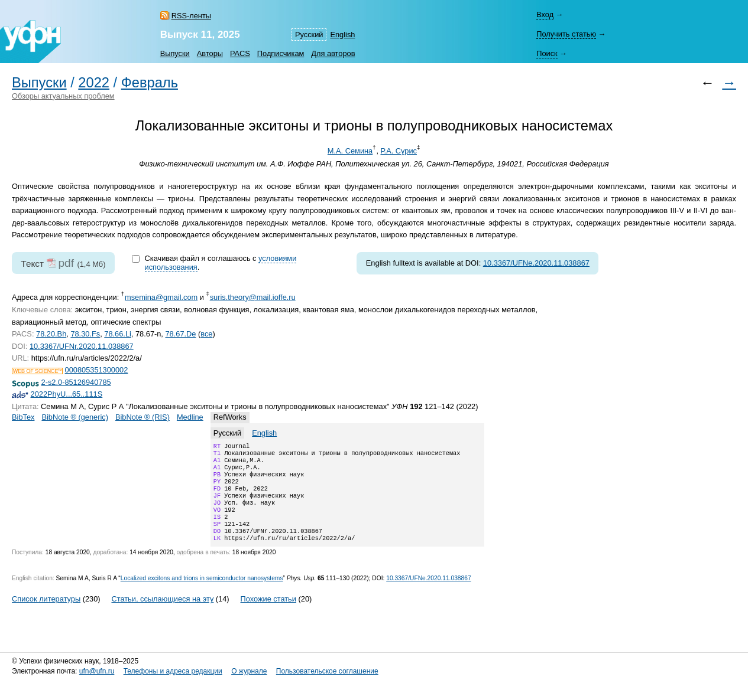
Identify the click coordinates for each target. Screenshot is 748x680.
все (206, 333)
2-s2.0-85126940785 (76, 382)
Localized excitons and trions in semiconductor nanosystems (202, 594)
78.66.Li (117, 333)
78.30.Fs (85, 333)
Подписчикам (280, 53)
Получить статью (566, 34)
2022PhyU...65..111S (67, 394)
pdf (66, 263)
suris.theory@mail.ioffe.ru (253, 296)
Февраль (149, 82)
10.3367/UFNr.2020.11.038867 (82, 346)
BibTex (23, 417)
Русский (309, 34)
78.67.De (180, 333)
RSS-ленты (191, 15)
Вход (544, 14)
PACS (240, 53)
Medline (190, 417)
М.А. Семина (350, 150)
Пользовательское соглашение (327, 671)
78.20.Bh (51, 333)
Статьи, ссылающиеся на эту (162, 615)
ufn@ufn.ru (97, 671)
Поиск (546, 53)
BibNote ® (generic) (74, 417)
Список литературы (46, 615)
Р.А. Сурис (399, 150)
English (342, 34)
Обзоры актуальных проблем (63, 95)
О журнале (249, 671)
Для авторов (333, 53)
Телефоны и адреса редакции (173, 671)
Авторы (210, 53)
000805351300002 (96, 369)
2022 (93, 82)
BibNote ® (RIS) (142, 417)
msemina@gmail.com (161, 296)
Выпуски (175, 53)
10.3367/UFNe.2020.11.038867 (536, 263)
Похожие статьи (268, 615)
